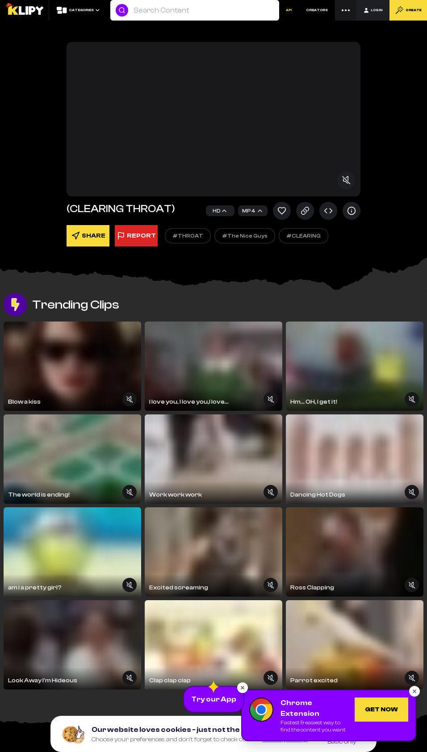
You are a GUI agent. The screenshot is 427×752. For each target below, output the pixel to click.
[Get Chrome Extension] (381, 710)
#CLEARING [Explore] (303, 236)
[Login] (373, 10)
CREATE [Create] (408, 10)
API (289, 10)
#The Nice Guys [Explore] (245, 236)
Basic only (341, 741)
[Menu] (345, 10)
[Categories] (78, 10)
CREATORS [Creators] (317, 10)
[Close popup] (242, 687)
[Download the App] (213, 699)
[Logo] (24, 10)
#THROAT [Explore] (187, 236)
